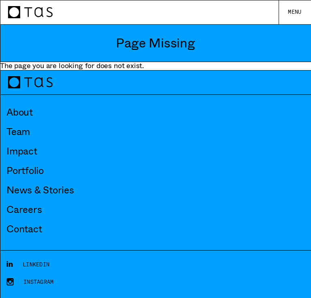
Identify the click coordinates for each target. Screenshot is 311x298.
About (19, 112)
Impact (21, 151)
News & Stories (40, 190)
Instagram (38, 282)
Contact (24, 229)
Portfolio (25, 171)
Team (18, 132)
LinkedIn (36, 265)
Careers (24, 210)
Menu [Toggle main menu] (294, 12)
